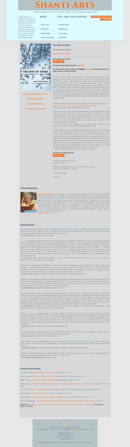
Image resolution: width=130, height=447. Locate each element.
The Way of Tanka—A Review (42, 380)
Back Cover (42, 94)
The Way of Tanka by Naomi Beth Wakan (35, 389)
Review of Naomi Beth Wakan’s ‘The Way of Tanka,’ (51, 397)
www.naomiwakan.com (46, 213)
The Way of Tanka (73, 105)
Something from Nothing (44, 372)
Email (88, 69)
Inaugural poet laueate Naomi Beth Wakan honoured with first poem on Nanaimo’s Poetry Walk (61, 404)
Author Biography (35, 99)
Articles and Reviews (35, 108)
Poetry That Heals (90, 105)
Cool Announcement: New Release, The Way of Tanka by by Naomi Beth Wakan (65, 401)
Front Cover (29, 94)
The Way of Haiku (59, 105)
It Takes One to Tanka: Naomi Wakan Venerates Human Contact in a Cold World (61, 384)
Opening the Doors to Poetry (43, 376)
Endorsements (35, 103)
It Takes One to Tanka (39, 393)
